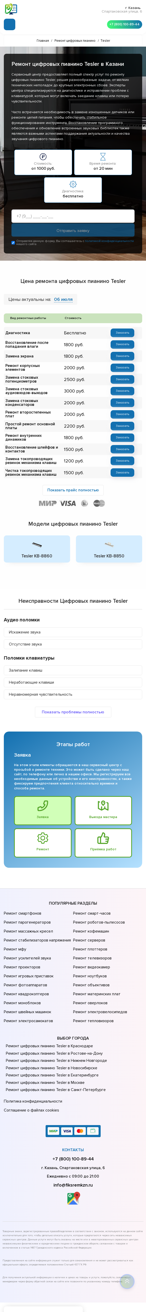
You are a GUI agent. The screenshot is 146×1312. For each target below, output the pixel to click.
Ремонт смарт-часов (91, 908)
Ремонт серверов (88, 929)
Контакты (73, 1118)
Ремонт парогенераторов (26, 915)
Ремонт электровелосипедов (99, 987)
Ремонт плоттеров (89, 936)
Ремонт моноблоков (21, 979)
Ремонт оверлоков (89, 979)
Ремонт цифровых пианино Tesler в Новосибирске (50, 1040)
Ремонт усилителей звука (26, 943)
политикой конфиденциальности (109, 242)
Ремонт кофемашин (90, 922)
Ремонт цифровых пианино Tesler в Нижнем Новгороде (55, 1032)
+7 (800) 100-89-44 (123, 23)
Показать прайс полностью (73, 483)
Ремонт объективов (90, 965)
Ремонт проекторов (21, 951)
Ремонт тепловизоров (92, 994)
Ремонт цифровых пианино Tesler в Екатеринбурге (51, 1047)
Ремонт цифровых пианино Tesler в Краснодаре (48, 1018)
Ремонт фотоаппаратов (25, 965)
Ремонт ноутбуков (89, 958)
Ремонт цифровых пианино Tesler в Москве (44, 1054)
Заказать (122, 334)
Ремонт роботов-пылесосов (98, 915)
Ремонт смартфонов (22, 908)
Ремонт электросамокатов (27, 994)
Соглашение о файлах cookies (30, 1079)
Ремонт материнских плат (95, 972)
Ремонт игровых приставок (27, 958)
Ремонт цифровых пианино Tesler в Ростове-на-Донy (53, 1025)
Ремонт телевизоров (91, 943)
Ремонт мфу (14, 936)
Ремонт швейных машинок (26, 987)
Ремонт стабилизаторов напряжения (36, 929)
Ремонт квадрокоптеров (25, 972)
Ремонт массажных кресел (27, 922)
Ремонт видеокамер (91, 951)
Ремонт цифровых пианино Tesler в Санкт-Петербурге (54, 1062)
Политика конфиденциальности (32, 1072)
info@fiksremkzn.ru (73, 1153)
